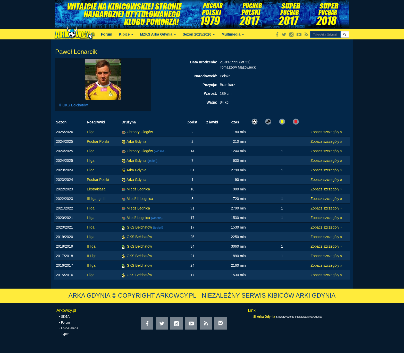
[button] (344, 34)
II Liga (92, 256)
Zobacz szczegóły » (326, 132)
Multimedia (233, 34)
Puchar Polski (98, 141)
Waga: (211, 102)
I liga (91, 132)
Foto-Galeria (69, 328)
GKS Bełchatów (140, 227)
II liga (91, 246)
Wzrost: (210, 93)
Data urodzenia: (203, 62)
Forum (106, 34)
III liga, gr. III (96, 199)
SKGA (65, 316)
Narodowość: (205, 76)
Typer (65, 334)
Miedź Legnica (138, 189)
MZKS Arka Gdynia (158, 34)
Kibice (126, 34)
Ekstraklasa (96, 189)
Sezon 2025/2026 (199, 34)
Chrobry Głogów (140, 132)
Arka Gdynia (136, 141)
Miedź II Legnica (140, 199)
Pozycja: (210, 85)
